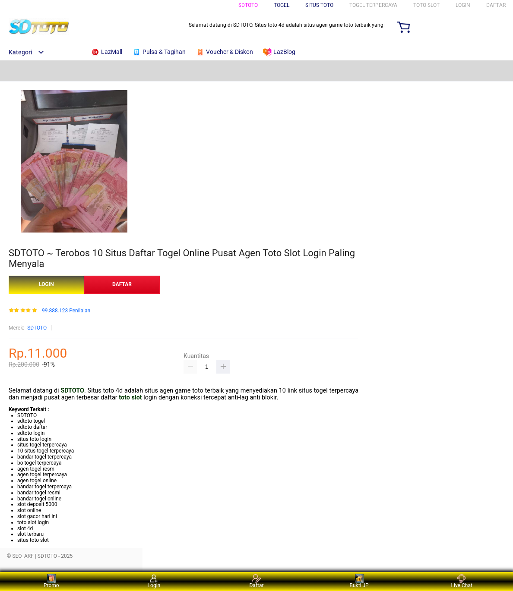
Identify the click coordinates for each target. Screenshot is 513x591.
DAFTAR (496, 5)
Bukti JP (358, 581)
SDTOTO (248, 5)
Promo (51, 581)
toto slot (130, 397)
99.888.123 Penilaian (66, 311)
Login (154, 581)
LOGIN (463, 5)
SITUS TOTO (319, 5)
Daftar (256, 581)
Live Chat (461, 581)
